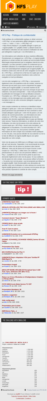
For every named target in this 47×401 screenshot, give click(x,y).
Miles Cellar (32, 396)
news (24, 14)
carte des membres (10, 23)
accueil (6, 14)
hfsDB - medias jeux (10, 19)
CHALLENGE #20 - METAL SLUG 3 (16, 342)
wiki (23, 19)
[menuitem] (7, 27)
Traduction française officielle (19, 396)
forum (15, 14)
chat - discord (35, 19)
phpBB (18, 394)
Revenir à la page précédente (12, 175)
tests (32, 14)
